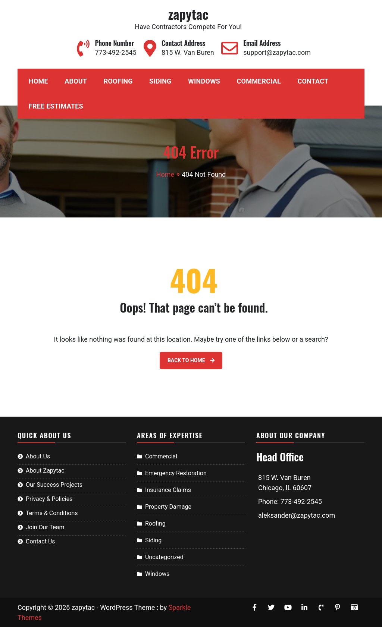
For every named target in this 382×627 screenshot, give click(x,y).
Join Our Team (45, 527)
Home (38, 81)
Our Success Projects (54, 484)
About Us (38, 456)
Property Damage (168, 506)
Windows (204, 81)
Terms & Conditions (52, 513)
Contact (312, 81)
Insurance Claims (168, 489)
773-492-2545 (115, 52)
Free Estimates (56, 106)
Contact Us (40, 541)
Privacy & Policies (49, 498)
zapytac (188, 13)
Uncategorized (164, 557)
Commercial (259, 81)
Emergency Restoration (176, 473)
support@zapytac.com (277, 52)
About (76, 81)
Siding (160, 81)
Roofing (118, 81)
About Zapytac (45, 470)
